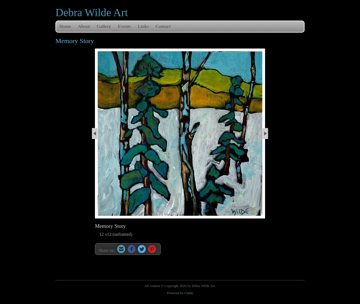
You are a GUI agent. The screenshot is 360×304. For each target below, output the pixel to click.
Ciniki (188, 293)
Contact (163, 26)
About (84, 26)
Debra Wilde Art (91, 12)
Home (65, 26)
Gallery (104, 26)
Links (143, 26)
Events (124, 26)
